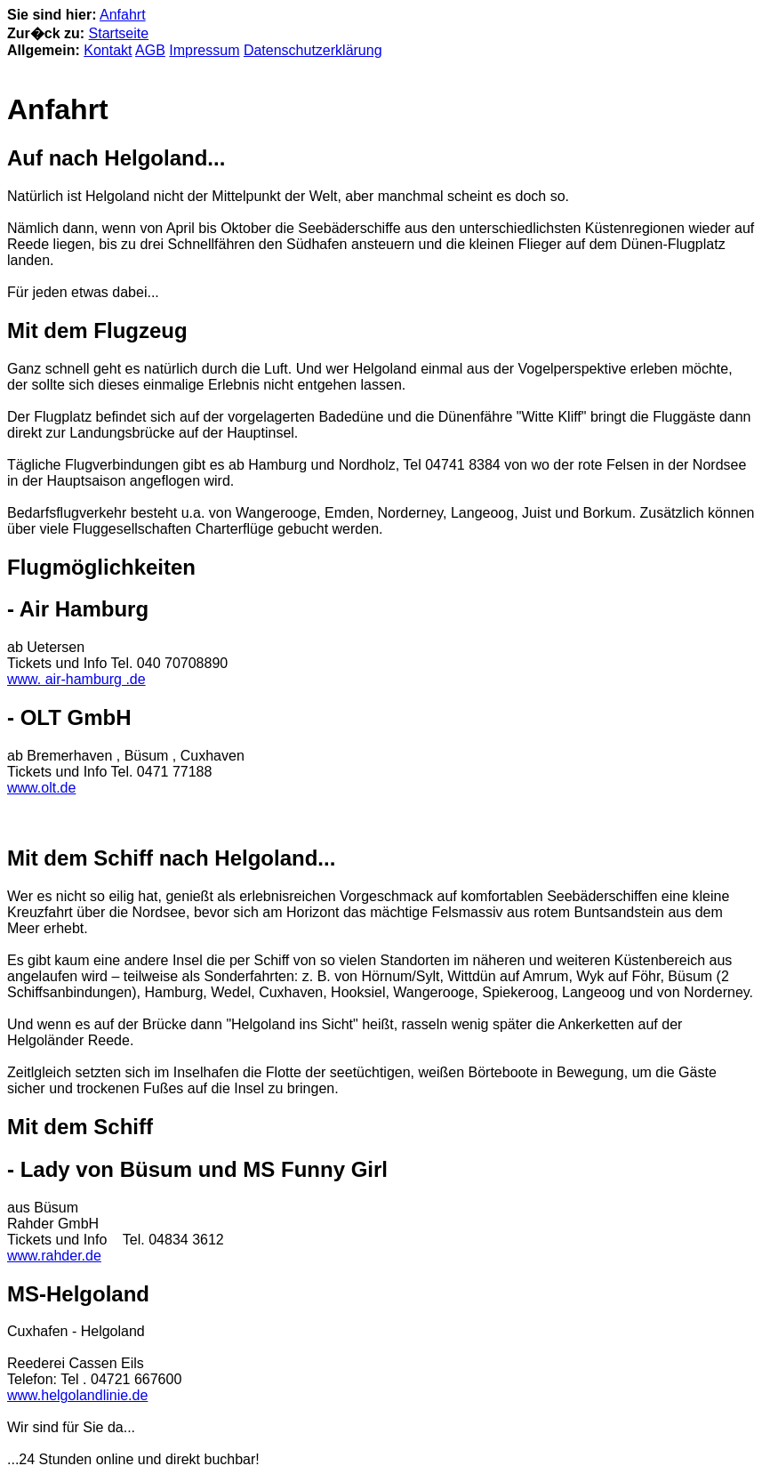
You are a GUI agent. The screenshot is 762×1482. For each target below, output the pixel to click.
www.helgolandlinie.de (77, 1395)
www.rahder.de (54, 1255)
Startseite (119, 33)
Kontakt (108, 50)
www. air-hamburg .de (76, 679)
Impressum (204, 50)
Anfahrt (123, 14)
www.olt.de (41, 787)
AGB (150, 50)
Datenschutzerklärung (313, 50)
